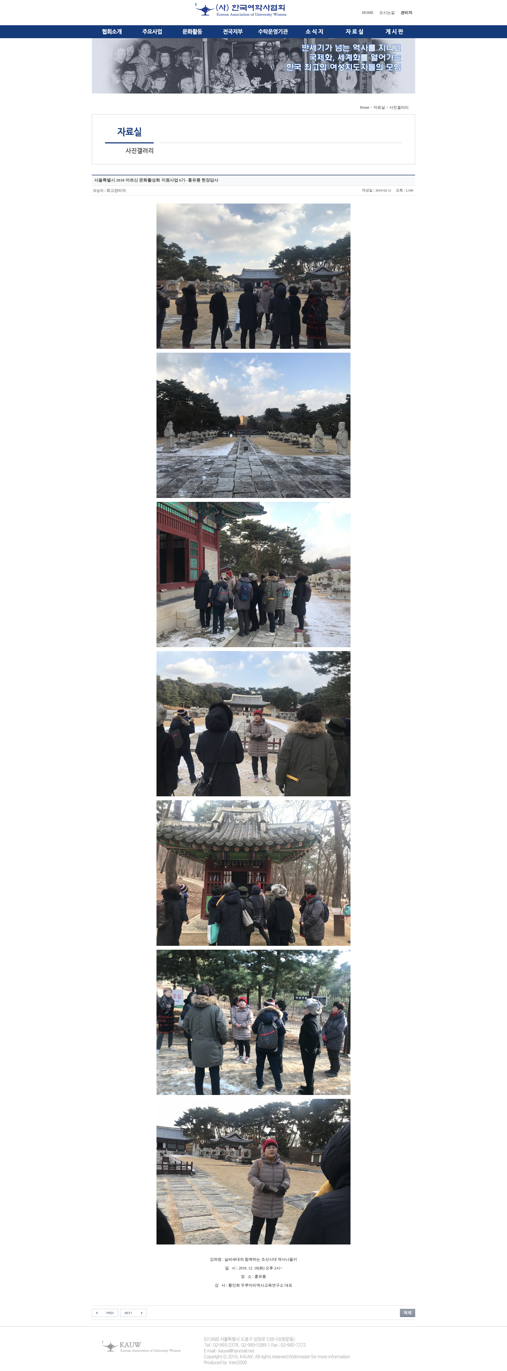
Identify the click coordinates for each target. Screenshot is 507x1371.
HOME (367, 12)
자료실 (379, 107)
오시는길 (387, 12)
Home (364, 107)
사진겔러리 (399, 107)
